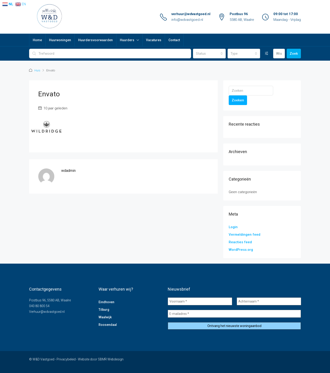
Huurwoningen (60, 40)
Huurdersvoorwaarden (95, 40)
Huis (37, 70)
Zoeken (238, 100)
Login (233, 227)
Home (37, 40)
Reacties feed (240, 242)
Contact (174, 40)
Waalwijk (105, 317)
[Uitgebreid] (266, 53)
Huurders (127, 40)
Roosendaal (108, 324)
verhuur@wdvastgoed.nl (190, 14)
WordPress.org (241, 249)
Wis (279, 53)
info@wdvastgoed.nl (187, 20)
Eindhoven (106, 302)
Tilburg (104, 309)
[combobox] (209, 53)
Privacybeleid (66, 359)
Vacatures (153, 40)
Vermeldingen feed (244, 234)
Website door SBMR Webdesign (101, 359)
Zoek (294, 53)
